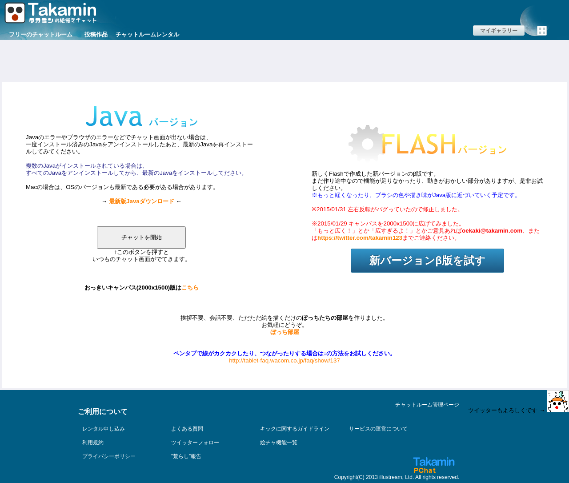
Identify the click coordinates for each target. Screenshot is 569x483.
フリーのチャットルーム (40, 34)
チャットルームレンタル (147, 34)
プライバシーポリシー (109, 456)
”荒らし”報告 (186, 456)
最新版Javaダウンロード (141, 201)
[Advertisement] (284, 60)
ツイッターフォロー (195, 442)
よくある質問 (187, 429)
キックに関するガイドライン (294, 429)
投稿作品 (96, 34)
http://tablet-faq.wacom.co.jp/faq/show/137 (284, 360)
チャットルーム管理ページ (427, 405)
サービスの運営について (378, 429)
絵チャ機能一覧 (278, 442)
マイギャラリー (498, 31)
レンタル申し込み (103, 429)
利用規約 (93, 442)
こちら (190, 287)
